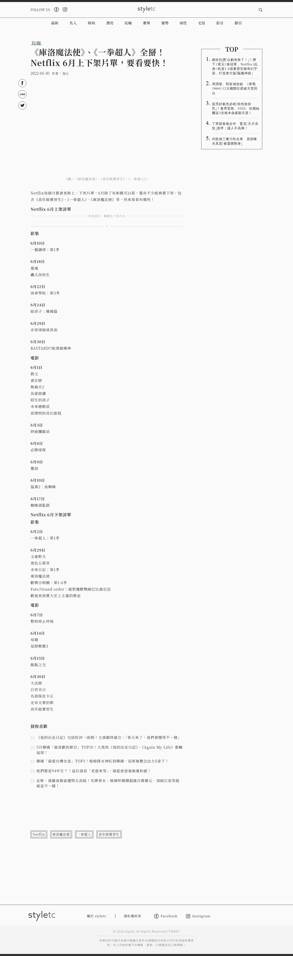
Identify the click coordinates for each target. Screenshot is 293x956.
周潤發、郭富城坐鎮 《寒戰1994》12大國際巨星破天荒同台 (234, 88)
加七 (65, 73)
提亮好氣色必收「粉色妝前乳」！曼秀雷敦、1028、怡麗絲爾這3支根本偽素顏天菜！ (235, 108)
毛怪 (201, 22)
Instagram (198, 916)
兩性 (183, 22)
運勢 (164, 22)
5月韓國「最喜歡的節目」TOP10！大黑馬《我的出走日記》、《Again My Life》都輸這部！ (109, 749)
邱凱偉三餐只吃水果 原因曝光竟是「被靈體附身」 (234, 141)
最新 (54, 22)
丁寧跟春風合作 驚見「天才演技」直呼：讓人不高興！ (235, 126)
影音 (220, 22)
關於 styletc (97, 916)
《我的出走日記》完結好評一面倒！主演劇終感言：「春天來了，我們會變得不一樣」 (108, 737)
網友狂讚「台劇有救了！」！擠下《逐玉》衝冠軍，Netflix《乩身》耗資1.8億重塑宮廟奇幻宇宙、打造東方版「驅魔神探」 (235, 66)
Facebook (165, 916)
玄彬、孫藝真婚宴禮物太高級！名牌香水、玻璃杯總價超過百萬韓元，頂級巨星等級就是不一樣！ (107, 783)
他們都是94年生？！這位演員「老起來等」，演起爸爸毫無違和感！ (93, 770)
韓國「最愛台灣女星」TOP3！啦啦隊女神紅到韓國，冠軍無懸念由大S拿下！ (102, 761)
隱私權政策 (132, 916)
